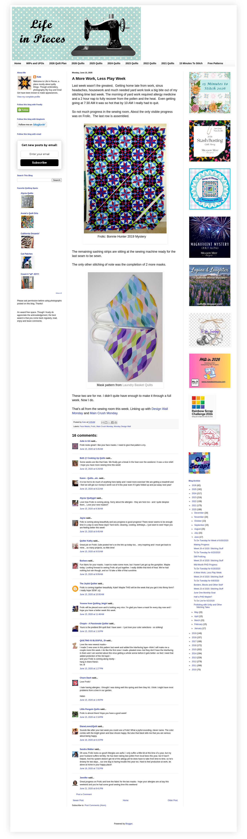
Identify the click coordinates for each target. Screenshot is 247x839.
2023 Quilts (132, 63)
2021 (194, 505)
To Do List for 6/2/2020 (204, 601)
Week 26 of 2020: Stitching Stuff (208, 548)
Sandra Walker (87, 749)
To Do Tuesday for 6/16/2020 (207, 568)
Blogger (128, 824)
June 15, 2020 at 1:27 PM (91, 668)
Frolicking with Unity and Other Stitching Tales (208, 606)
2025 (194, 489)
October (198, 521)
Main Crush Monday (103, 413)
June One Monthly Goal (204, 592)
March (197, 620)
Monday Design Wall (122, 426)
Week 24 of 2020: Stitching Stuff (208, 577)
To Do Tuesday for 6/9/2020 (206, 580)
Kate (39, 77)
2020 (194, 509)
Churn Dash (85, 678)
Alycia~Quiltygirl (88, 498)
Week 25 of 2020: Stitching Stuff (208, 560)
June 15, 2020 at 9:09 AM (91, 574)
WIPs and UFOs (35, 63)
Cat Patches (27, 254)
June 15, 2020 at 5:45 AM (91, 449)
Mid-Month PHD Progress (205, 565)
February (198, 624)
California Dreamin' (30, 233)
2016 (194, 645)
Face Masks (85, 426)
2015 (194, 649)
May (196, 612)
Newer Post (78, 800)
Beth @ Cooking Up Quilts (92, 458)
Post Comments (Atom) (95, 805)
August (197, 529)
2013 (194, 657)
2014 (194, 653)
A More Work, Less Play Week (208, 572)
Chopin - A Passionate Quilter (94, 623)
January (198, 628)
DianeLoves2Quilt (88, 726)
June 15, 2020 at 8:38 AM (91, 509)
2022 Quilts (149, 63)
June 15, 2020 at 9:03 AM (91, 551)
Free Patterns (215, 63)
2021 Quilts (167, 63)
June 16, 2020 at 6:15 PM (91, 740)
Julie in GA (85, 441)
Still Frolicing (199, 556)
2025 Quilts (96, 63)
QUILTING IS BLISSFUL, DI (93, 640)
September (199, 525)
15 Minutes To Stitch (191, 63)
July (196, 533)
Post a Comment (84, 794)
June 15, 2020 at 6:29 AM (91, 469)
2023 (194, 497)
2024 (194, 493)
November (199, 517)
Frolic (93, 426)
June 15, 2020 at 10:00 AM (92, 594)
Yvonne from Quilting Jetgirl (93, 603)
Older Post (173, 800)
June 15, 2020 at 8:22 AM (91, 489)
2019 (194, 633)
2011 (194, 665)
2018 (194, 637)
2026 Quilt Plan (57, 63)
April (196, 616)
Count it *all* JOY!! (30, 274)
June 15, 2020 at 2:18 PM (91, 717)
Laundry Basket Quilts (137, 385)
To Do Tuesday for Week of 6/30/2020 (211, 540)
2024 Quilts (114, 63)
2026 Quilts (78, 63)
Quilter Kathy (86, 541)
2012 (194, 661)
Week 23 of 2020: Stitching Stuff (208, 589)
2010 (194, 669)
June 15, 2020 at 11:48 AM (92, 614)
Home (17, 63)
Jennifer (84, 778)
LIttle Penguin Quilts (90, 709)
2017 (194, 641)
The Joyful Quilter (88, 583)
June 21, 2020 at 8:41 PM (91, 788)
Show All (59, 293)
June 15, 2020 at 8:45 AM (91, 531)
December (199, 513)
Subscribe (39, 162)
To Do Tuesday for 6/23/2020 (207, 552)
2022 (194, 501)
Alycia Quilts (27, 193)
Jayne (83, 518)
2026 (194, 485)
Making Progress (201, 544)
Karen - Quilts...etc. (89, 478)
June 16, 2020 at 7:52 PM (91, 768)
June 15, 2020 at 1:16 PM (91, 631)
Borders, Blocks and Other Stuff (208, 585)
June (196, 537)
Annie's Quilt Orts (29, 213)
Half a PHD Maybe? (203, 597)
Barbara (83, 561)
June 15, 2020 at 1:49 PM (91, 700)
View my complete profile (28, 97)
